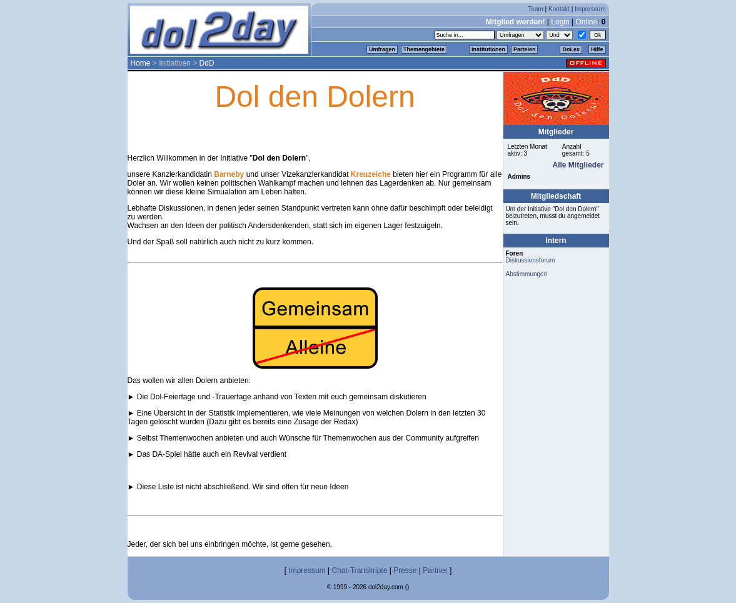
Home (141, 63)
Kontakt (559, 9)
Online (586, 21)
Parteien (524, 49)
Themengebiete (424, 49)
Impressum (590, 9)
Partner (435, 570)
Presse (404, 570)
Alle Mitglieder (577, 165)
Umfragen (382, 49)
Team (535, 9)
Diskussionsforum (530, 260)
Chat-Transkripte (359, 570)
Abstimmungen (527, 274)
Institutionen (488, 49)
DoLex (571, 49)
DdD (206, 63)
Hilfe (597, 49)
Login (560, 21)
